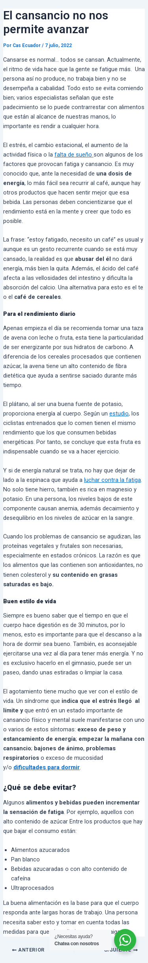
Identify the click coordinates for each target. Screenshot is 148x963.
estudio (119, 413)
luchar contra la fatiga (112, 479)
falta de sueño (74, 154)
